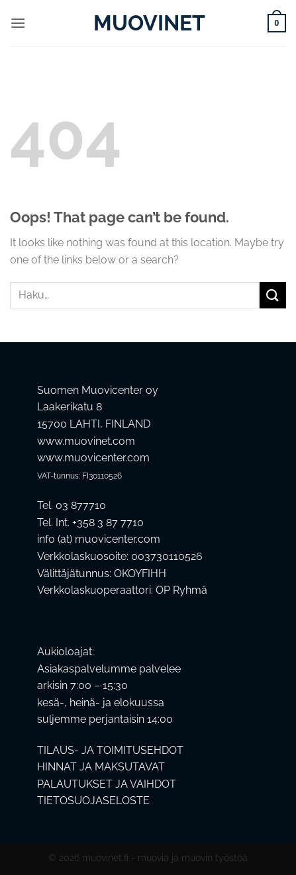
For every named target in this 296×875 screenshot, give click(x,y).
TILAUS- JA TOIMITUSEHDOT (110, 750)
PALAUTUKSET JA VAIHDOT (106, 784)
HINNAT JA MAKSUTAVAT (101, 766)
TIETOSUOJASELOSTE (93, 800)
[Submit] (273, 295)
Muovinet (148, 23)
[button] (18, 23)
